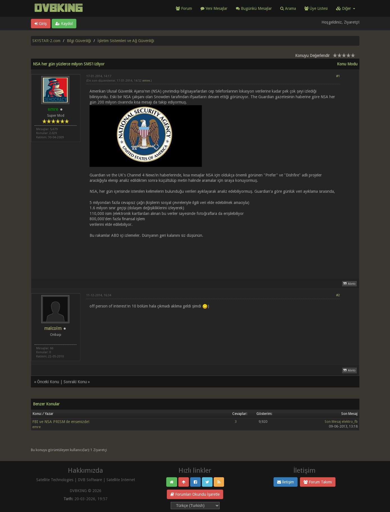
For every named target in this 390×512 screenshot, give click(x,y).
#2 (338, 295)
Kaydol (64, 23)
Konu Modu (347, 64)
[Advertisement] (213, 255)
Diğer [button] (345, 8)
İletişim (285, 482)
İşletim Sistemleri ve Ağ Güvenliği (125, 40)
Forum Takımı (318, 482)
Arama (288, 8)
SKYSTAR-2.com (46, 40)
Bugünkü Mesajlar (254, 8)
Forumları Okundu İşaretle (195, 494)
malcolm (52, 328)
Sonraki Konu (75, 382)
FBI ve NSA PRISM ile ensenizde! (60, 421)
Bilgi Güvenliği (79, 40)
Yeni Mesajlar (213, 8)
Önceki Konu (48, 382)
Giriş (41, 23)
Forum (184, 8)
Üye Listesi (316, 8)
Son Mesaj (333, 421)
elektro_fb (350, 421)
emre (146, 80)
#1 (338, 76)
